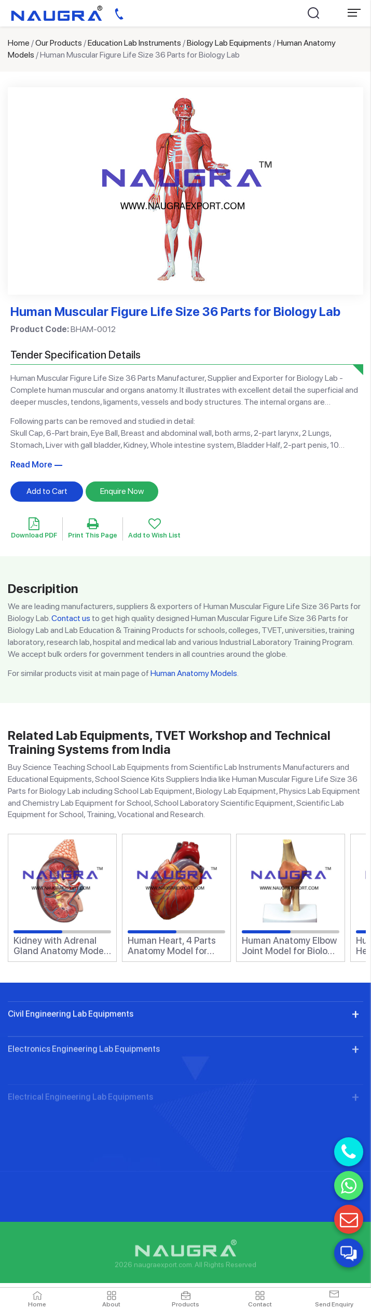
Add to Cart (46, 491)
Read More (31, 465)
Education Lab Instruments (134, 43)
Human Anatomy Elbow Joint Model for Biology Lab (290, 945)
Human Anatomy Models (193, 673)
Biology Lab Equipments (229, 43)
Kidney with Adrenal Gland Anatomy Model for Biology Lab (59, 945)
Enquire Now (122, 491)
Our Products (58, 43)
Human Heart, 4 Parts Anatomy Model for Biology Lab (172, 945)
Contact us (70, 618)
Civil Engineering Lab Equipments (70, 1056)
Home (19, 43)
